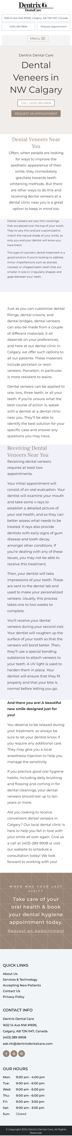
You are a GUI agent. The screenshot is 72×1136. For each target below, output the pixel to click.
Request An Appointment (36, 114)
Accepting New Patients (22, 986)
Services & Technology (20, 980)
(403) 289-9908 (18, 26)
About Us (10, 974)
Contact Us (11, 991)
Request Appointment (54, 26)
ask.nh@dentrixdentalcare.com (28, 1044)
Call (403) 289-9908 (36, 103)
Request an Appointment (36, 931)
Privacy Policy (13, 997)
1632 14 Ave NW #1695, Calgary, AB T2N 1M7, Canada (36, 18)
